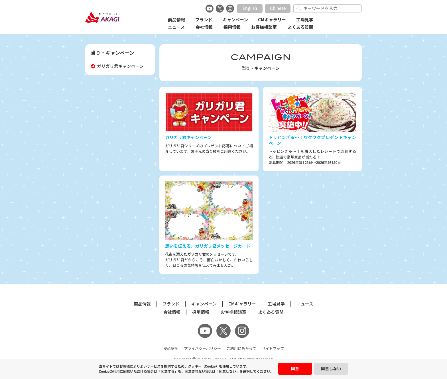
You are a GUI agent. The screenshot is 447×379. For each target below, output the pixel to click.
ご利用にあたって (241, 349)
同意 (295, 368)
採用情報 (232, 27)
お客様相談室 (264, 27)
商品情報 (176, 20)
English (250, 8)
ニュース (176, 27)
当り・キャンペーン (112, 52)
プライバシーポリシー (202, 349)
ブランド (203, 20)
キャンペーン (235, 20)
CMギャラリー (272, 20)
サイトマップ (273, 349)
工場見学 (304, 20)
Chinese (278, 8)
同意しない (331, 368)
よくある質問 (300, 27)
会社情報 (204, 27)
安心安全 (170, 349)
